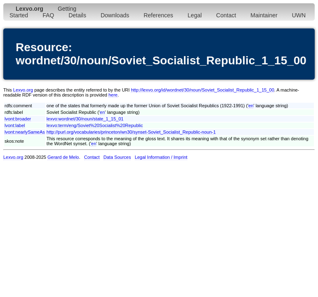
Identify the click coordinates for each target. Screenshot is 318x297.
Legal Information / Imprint (161, 157)
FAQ (48, 15)
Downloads (115, 15)
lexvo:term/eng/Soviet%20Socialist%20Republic (95, 125)
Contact (226, 15)
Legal (195, 15)
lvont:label (15, 125)
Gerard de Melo (63, 157)
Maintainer (263, 15)
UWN (299, 15)
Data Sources (117, 157)
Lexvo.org (23, 89)
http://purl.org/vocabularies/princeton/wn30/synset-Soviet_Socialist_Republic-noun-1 (131, 132)
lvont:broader (18, 118)
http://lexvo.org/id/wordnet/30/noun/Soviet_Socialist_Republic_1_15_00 (202, 89)
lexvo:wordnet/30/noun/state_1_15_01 (85, 118)
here (113, 94)
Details (77, 15)
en (250, 105)
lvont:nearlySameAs (25, 132)
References (158, 15)
